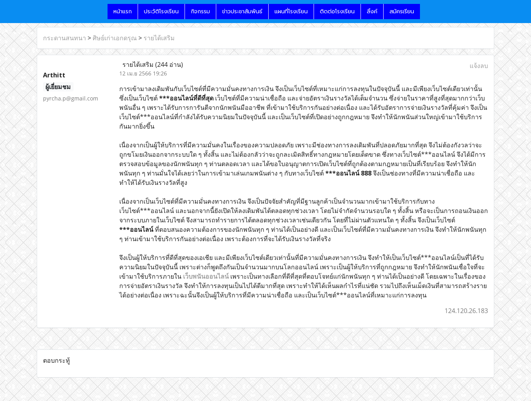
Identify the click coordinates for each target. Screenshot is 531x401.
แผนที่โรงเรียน (291, 11)
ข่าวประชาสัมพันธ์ (242, 11)
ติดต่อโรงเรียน (337, 11)
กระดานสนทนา (64, 38)
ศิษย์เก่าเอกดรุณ (115, 38)
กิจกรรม (200, 11)
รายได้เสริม (159, 38)
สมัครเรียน (401, 11)
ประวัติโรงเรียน (161, 11)
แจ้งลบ (479, 65)
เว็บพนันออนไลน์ (206, 276)
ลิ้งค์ (372, 11)
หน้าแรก (122, 11)
